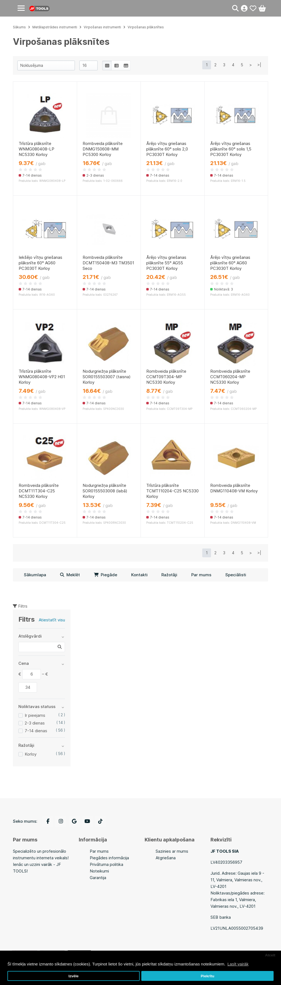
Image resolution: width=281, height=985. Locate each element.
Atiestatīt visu (52, 619)
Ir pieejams (35, 715)
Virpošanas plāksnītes (146, 27)
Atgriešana (166, 857)
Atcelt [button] (270, 955)
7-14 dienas (36, 730)
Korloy (30, 754)
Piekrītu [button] (207, 976)
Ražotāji (169, 574)
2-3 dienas (35, 723)
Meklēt (70, 574)
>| (259, 64)
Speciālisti (235, 574)
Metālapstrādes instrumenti (54, 27)
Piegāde (105, 574)
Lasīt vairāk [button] (238, 964)
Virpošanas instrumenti (102, 27)
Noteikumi (99, 871)
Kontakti (139, 574)
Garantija (98, 877)
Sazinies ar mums (172, 851)
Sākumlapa (35, 574)
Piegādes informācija (109, 857)
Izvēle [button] (73, 976)
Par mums (201, 574)
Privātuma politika (106, 864)
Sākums (19, 27)
